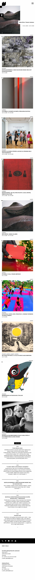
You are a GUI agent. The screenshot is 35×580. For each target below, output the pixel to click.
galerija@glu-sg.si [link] (9, 558)
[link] (2, 15)
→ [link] (17, 461)
